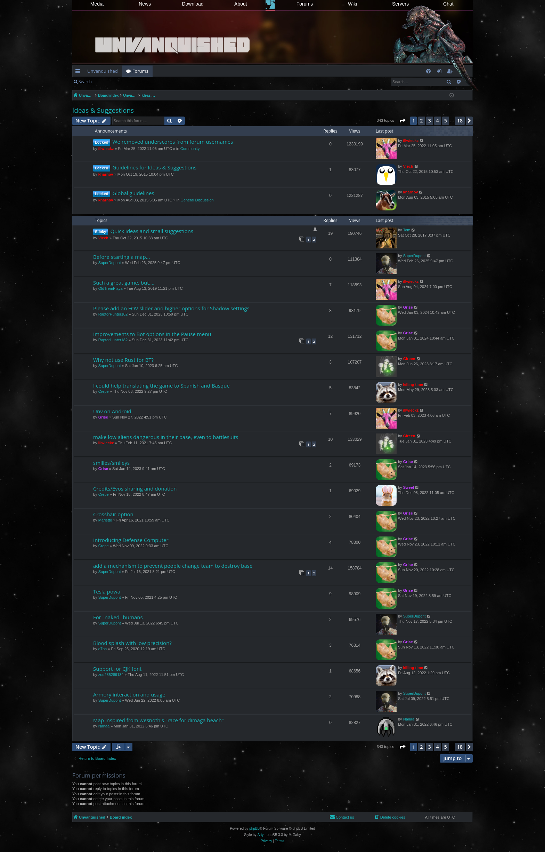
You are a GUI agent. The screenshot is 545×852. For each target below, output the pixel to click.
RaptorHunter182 (113, 314)
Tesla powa (106, 591)
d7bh (102, 649)
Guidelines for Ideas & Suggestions (155, 167)
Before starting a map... (121, 256)
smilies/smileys (111, 462)
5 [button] (445, 120)
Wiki (352, 4)
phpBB (254, 828)
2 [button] (421, 120)
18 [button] (460, 120)
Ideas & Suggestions (103, 110)
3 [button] (429, 120)
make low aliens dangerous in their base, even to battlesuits (165, 436)
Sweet (408, 487)
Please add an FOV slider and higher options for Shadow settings (171, 308)
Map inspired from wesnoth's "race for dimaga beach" (158, 720)
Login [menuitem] (441, 72)
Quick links (79, 72)
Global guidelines (133, 193)
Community (190, 148)
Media (97, 4)
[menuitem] (428, 71)
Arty (261, 835)
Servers (400, 4)
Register (130, 82)
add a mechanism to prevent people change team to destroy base (172, 565)
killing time (413, 384)
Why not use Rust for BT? (123, 359)
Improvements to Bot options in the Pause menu (152, 334)
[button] (402, 121)
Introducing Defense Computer (131, 539)
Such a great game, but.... (123, 282)
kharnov (105, 174)
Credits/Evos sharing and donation (135, 488)
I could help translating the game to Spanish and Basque (161, 385)
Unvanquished (102, 71)
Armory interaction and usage (129, 694)
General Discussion (196, 200)
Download (192, 4)
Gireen (409, 359)
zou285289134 (111, 674)
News (145, 4)
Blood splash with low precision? (132, 642)
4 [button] (437, 120)
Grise (408, 307)
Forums (304, 4)
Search (85, 82)
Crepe (103, 391)
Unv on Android (112, 411)
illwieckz (106, 148)
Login (107, 82)
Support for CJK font (117, 668)
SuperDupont (109, 263)
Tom (406, 230)
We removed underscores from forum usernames (173, 141)
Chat (448, 4)
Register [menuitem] (451, 72)
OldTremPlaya (110, 288)
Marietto (105, 520)
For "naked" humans (118, 617)
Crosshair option (113, 514)
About (240, 4)
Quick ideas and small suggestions (151, 231)
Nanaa (103, 726)
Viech (408, 166)
